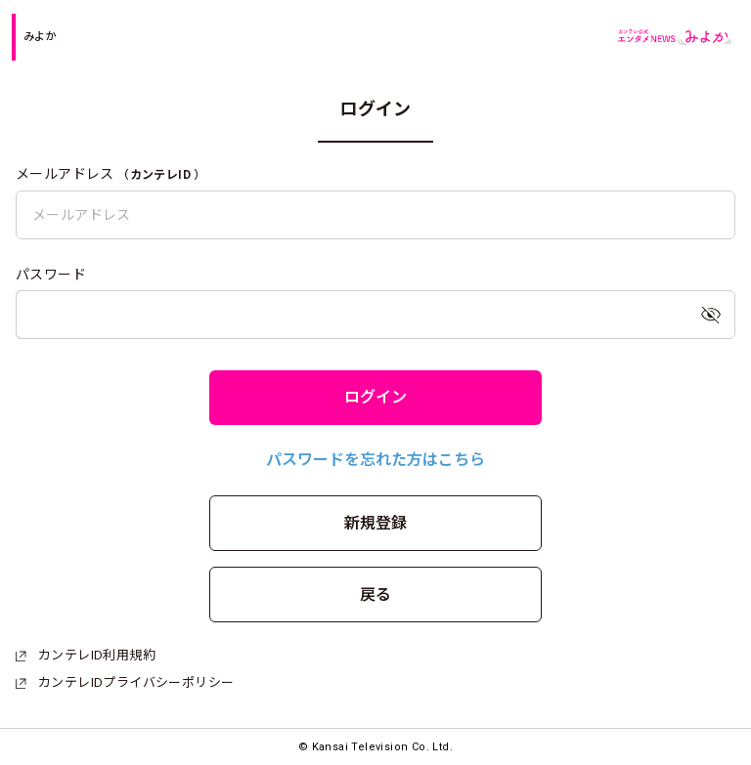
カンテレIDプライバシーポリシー (125, 682)
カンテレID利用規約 (85, 655)
